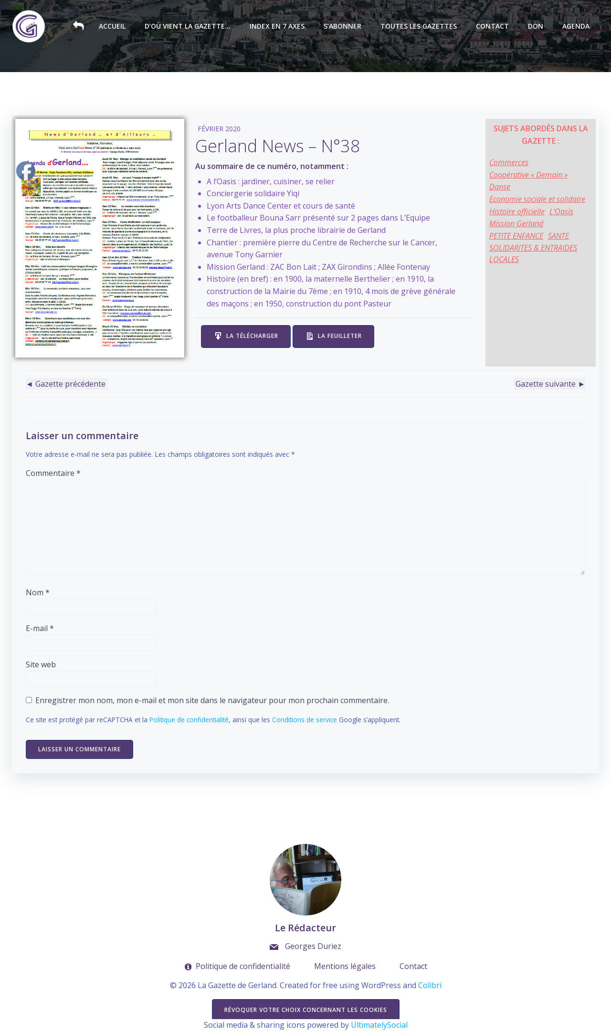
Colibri (430, 985)
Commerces (509, 162)
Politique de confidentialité (189, 720)
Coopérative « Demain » (529, 174)
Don (536, 26)
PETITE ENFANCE (517, 236)
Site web (41, 664)
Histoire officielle (517, 211)
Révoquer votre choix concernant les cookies (305, 1010)
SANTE (558, 236)
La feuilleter (340, 336)
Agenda (576, 26)
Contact (492, 26)
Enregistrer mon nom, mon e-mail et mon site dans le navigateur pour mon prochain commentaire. (212, 700)
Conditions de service (304, 720)
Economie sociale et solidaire (538, 199)
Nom (38, 592)
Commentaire (53, 473)
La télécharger (253, 336)
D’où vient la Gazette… (188, 26)
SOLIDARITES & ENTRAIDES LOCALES (534, 253)
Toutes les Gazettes (419, 26)
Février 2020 (219, 128)
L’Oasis (562, 211)
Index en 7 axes (277, 26)
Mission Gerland (517, 223)
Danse (500, 186)
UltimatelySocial (379, 1026)
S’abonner (343, 26)
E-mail (40, 628)
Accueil (112, 26)
